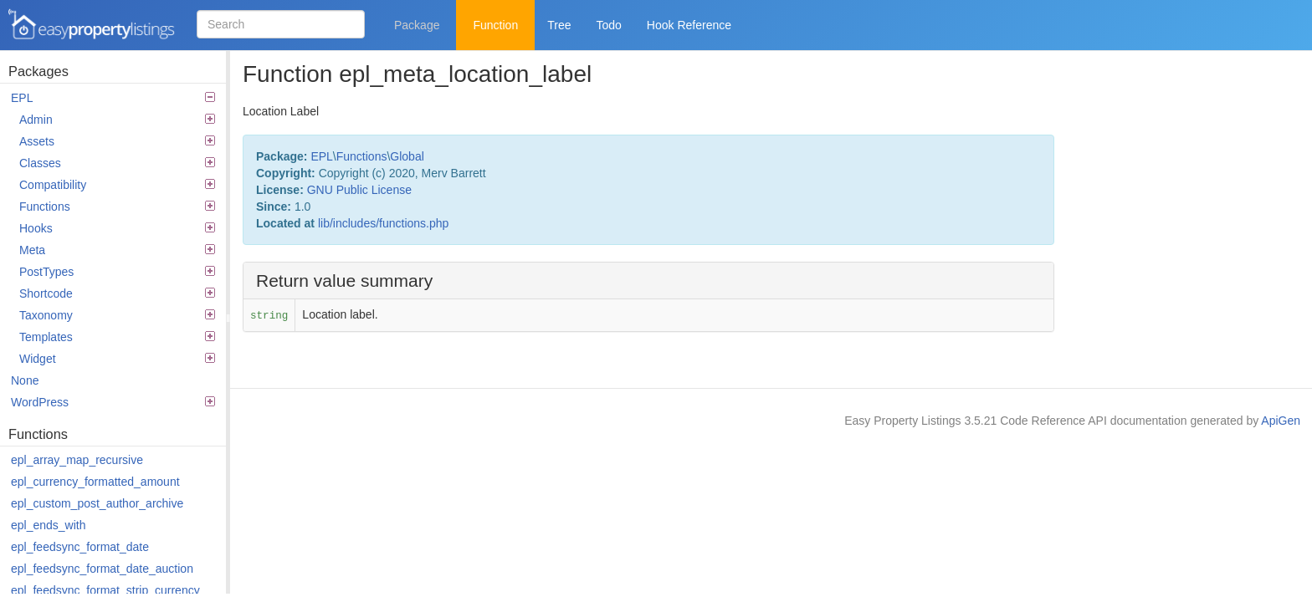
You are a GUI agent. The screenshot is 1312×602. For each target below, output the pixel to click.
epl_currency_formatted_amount (95, 481)
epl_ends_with (48, 525)
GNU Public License (359, 189)
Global (406, 156)
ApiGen (1280, 420)
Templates (117, 337)
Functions (117, 206)
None (24, 380)
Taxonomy (117, 315)
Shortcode (117, 293)
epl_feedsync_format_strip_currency (105, 590)
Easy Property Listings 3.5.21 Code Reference (92, 25)
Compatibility (117, 184)
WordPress (113, 402)
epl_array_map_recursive (77, 460)
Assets (117, 141)
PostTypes (117, 271)
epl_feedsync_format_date (80, 547)
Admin (117, 119)
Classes (117, 163)
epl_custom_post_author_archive (97, 503)
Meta (117, 250)
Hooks (117, 228)
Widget (117, 358)
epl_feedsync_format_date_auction (102, 568)
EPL (113, 98)
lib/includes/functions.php (383, 223)
